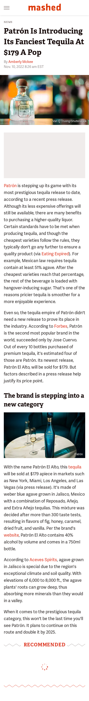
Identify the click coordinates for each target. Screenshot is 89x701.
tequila (74, 467)
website (11, 535)
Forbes (60, 326)
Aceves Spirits (43, 559)
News (8, 22)
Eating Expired (55, 253)
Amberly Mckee (20, 61)
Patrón (10, 185)
